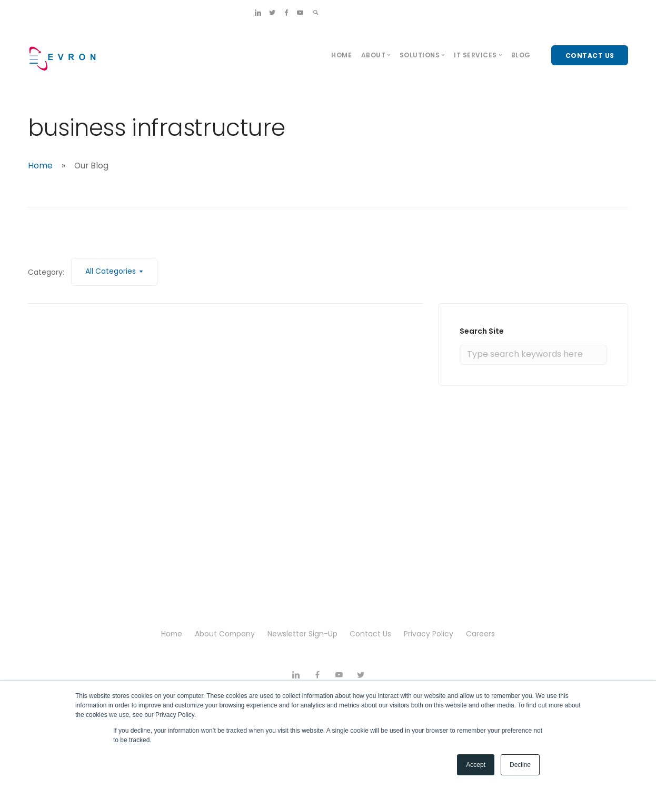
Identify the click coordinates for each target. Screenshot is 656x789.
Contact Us (372, 633)
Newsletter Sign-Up (303, 633)
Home (341, 55)
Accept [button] (475, 764)
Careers (484, 633)
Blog (521, 55)
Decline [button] (520, 764)
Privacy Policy (431, 633)
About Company (223, 633)
